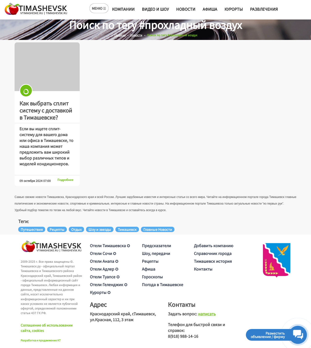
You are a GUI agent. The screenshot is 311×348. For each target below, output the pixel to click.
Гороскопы (152, 276)
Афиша (210, 9)
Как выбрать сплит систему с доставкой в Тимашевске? (45, 110)
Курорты (234, 9)
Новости (185, 9)
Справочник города (213, 253)
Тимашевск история (213, 261)
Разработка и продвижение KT (41, 340)
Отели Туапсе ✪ (105, 276)
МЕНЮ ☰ (99, 8)
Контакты (203, 268)
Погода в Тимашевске (162, 284)
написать (207, 314)
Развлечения (264, 9)
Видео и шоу (155, 9)
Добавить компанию (213, 245)
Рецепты (150, 261)
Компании (123, 9)
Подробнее (65, 180)
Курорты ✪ (100, 292)
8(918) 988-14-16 (183, 336)
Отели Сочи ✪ (103, 253)
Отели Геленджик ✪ (108, 284)
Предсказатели (156, 245)
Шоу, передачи (156, 253)
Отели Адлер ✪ (104, 268)
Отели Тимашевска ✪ (110, 245)
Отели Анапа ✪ (104, 261)
